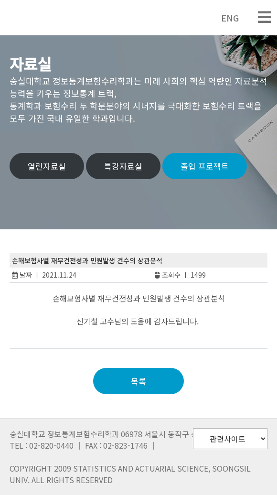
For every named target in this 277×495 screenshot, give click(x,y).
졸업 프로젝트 (205, 166)
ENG (225, 17)
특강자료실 (123, 166)
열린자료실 (47, 166)
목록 (138, 381)
